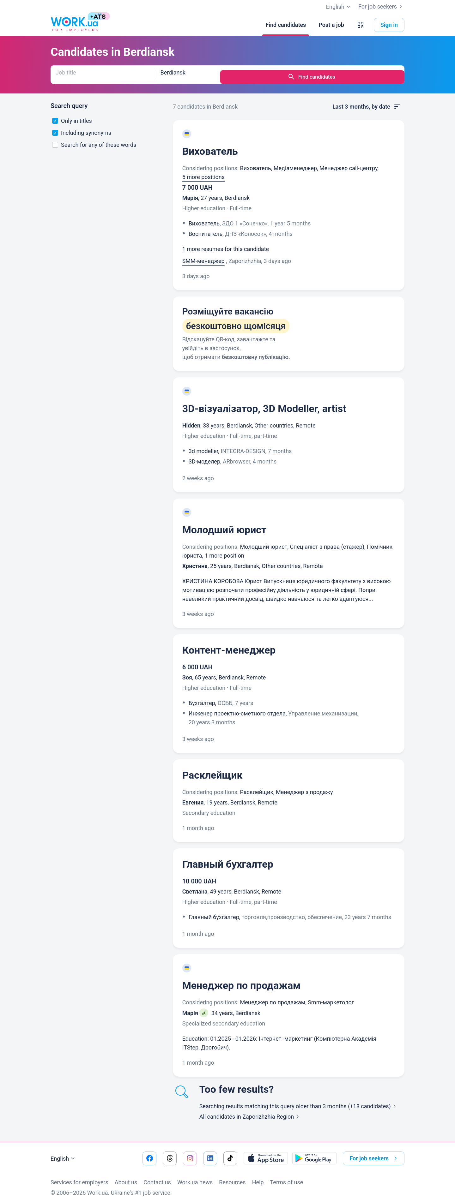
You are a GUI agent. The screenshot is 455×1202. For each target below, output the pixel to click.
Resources (232, 1177)
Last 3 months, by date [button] (366, 102)
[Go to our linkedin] (210, 1154)
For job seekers (381, 6)
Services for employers (79, 1177)
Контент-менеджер (229, 645)
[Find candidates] (285, 25)
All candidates (250, 1112)
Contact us (157, 1177)
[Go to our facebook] (149, 1154)
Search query (69, 101)
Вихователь (210, 146)
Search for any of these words (94, 140)
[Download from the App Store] (266, 1154)
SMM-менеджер (203, 256)
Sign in (389, 24)
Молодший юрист (224, 525)
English (63, 1154)
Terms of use (286, 1177)
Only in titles (72, 116)
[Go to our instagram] (190, 1154)
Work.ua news (195, 1177)
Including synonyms (82, 128)
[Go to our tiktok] (230, 1154)
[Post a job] (331, 25)
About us (126, 1177)
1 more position (224, 550)
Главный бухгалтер (227, 859)
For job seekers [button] (374, 1153)
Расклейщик (212, 770)
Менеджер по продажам (241, 981)
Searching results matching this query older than (298, 1101)
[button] (360, 25)
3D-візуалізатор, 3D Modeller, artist (264, 404)
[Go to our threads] (170, 1154)
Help (258, 1177)
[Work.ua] (74, 25)
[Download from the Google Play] (314, 1154)
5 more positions (203, 172)
